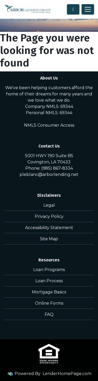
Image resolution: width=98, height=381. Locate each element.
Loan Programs (49, 269)
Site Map (49, 238)
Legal (49, 205)
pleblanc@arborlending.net (49, 174)
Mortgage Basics (49, 292)
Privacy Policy (49, 216)
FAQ (49, 314)
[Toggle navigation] (88, 9)
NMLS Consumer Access (49, 125)
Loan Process (49, 280)
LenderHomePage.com (67, 373)
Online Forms (49, 303)
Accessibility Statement (49, 227)
